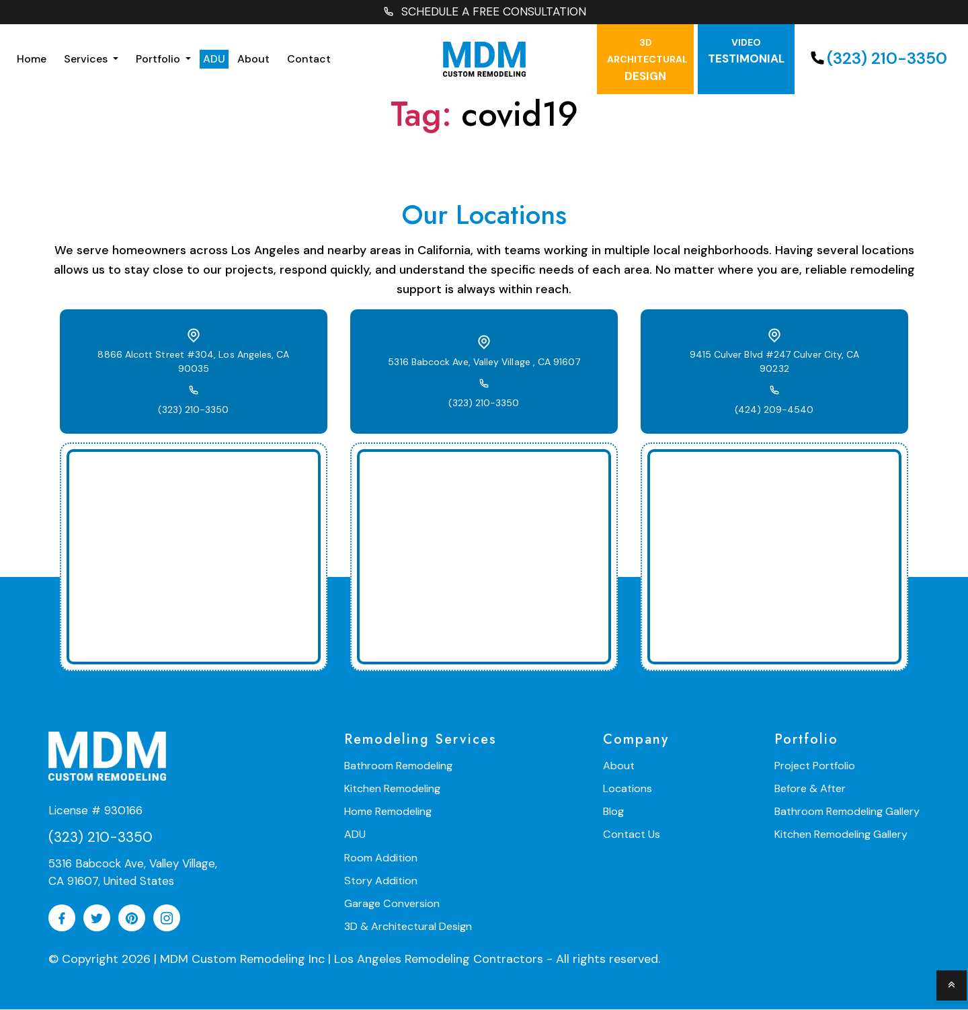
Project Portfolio (814, 766)
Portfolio (159, 59)
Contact (309, 59)
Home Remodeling (388, 812)
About (253, 59)
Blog (613, 812)
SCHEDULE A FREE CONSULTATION (484, 12)
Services (87, 59)
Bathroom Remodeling (398, 766)
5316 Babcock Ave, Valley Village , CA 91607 (484, 362)
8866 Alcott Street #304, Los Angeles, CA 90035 (193, 362)
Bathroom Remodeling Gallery (847, 812)
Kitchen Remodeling (392, 789)
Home (31, 59)
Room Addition (380, 858)
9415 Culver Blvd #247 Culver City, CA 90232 (775, 362)
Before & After (810, 789)
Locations (627, 789)
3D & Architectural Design (408, 926)
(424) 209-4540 (774, 403)
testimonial (746, 52)
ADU (214, 59)
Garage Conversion (391, 903)
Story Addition (380, 880)
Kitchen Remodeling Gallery (841, 835)
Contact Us (631, 835)
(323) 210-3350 (877, 59)
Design (647, 60)
